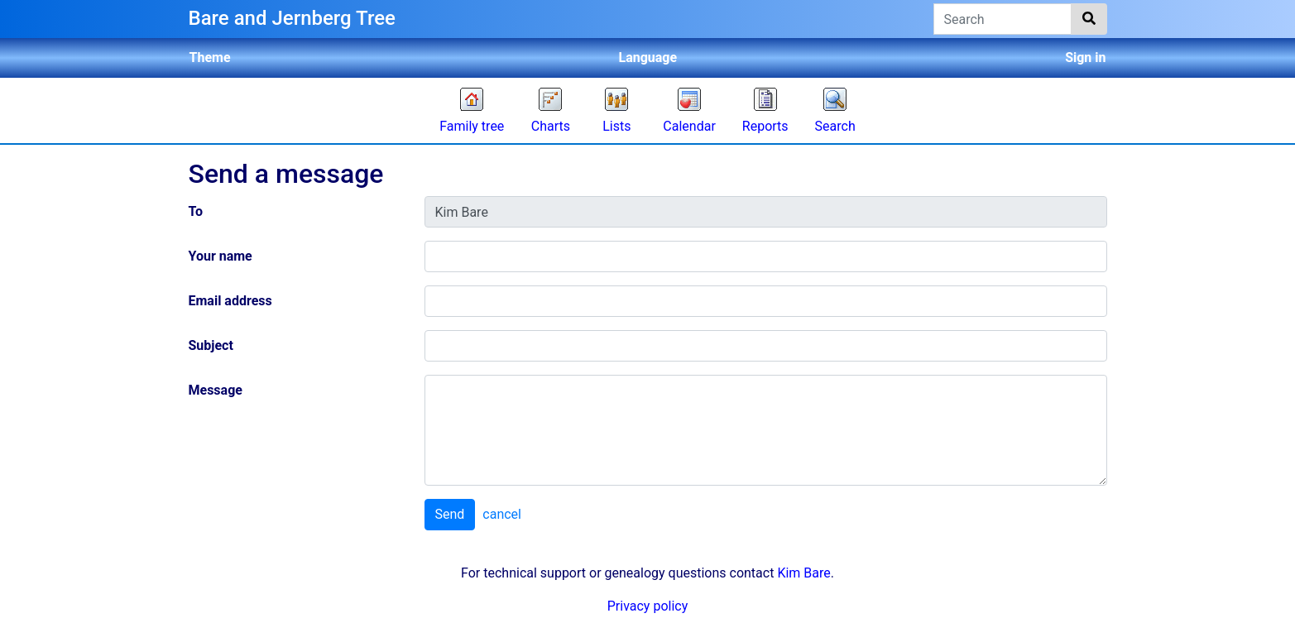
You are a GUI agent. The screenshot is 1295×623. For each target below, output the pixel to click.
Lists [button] (616, 126)
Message (215, 390)
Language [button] (648, 57)
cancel (501, 514)
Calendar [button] (689, 126)
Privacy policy (647, 606)
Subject (211, 345)
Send (450, 514)
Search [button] (835, 126)
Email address (230, 301)
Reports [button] (765, 126)
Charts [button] (550, 126)
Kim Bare (803, 573)
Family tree (471, 126)
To (196, 211)
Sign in (1085, 57)
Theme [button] (210, 57)
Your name (220, 256)
